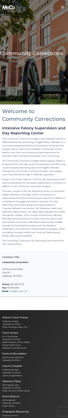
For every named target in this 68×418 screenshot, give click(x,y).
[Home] (8, 7)
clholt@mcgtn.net (18, 291)
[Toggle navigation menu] (62, 7)
